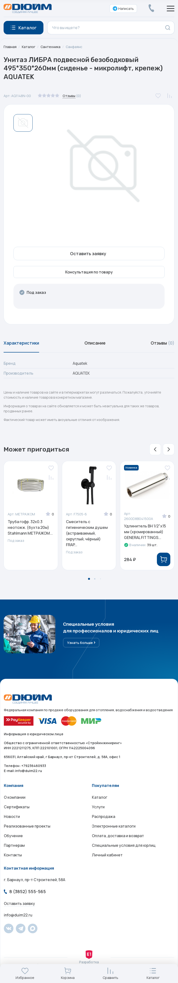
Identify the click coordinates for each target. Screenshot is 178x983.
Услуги (98, 807)
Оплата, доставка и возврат (118, 835)
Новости (12, 816)
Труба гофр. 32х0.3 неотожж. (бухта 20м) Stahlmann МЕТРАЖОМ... (30, 527)
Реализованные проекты (27, 826)
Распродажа (103, 816)
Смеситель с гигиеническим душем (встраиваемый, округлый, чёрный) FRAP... (87, 533)
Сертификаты (17, 807)
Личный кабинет (107, 855)
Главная (10, 46)
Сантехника (50, 46)
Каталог (28, 46)
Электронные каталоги (114, 826)
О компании (14, 797)
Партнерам (14, 845)
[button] (155, 449)
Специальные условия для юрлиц (124, 845)
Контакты (13, 855)
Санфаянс (74, 46)
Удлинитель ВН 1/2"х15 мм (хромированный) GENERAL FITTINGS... (145, 531)
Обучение (13, 835)
